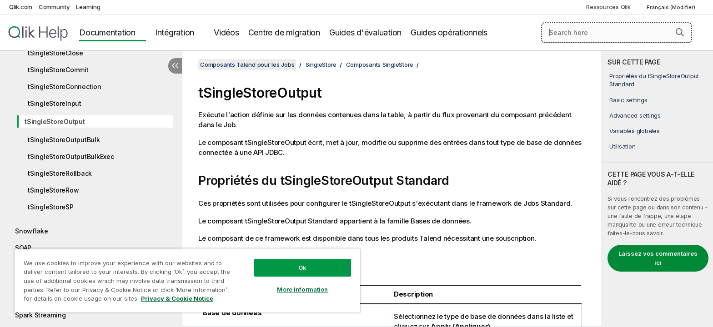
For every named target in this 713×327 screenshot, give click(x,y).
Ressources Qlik (608, 6)
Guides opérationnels (449, 32)
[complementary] (657, 189)
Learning (88, 6)
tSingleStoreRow (53, 190)
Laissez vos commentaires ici (658, 258)
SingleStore (321, 64)
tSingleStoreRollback (60, 173)
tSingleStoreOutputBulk (64, 140)
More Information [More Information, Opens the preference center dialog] (302, 289)
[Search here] (617, 32)
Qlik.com (20, 6)
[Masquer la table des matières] (175, 66)
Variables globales (634, 130)
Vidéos (226, 32)
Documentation (107, 32)
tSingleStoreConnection (64, 86)
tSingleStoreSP (51, 207)
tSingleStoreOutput (55, 121)
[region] (187, 280)
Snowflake (31, 231)
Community (54, 6)
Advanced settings (635, 115)
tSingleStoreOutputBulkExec (71, 156)
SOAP (23, 248)
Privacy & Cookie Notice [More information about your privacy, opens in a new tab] (177, 298)
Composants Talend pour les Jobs (247, 64)
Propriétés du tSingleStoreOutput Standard (654, 80)
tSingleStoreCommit (58, 70)
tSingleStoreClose (55, 53)
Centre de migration (284, 32)
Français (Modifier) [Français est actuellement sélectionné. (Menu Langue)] (672, 7)
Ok (302, 267)
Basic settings (628, 100)
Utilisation (622, 146)
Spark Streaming (40, 315)
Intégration (174, 32)
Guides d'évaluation (365, 32)
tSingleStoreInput (54, 103)
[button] (680, 32)
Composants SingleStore (380, 64)
